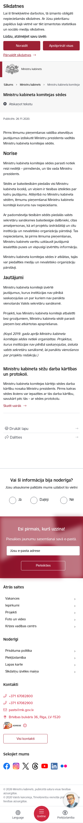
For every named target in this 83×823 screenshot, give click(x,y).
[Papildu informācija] (25, 725)
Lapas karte (14, 664)
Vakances (12, 598)
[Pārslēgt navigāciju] (41, 813)
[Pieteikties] (43, 565)
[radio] (15, 499)
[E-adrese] (12, 725)
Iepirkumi (12, 605)
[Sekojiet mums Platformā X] (25, 766)
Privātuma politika (18, 650)
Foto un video (15, 619)
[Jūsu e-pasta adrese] (43, 550)
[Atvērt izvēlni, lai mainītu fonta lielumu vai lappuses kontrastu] (65, 815)
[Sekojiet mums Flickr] (63, 766)
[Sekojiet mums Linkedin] (54, 766)
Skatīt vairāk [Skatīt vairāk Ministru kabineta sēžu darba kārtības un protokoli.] (12, 406)
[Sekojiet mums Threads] (35, 766)
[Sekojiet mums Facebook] (6, 766)
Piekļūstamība (15, 657)
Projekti (11, 612)
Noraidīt (22, 45)
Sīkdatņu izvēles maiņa (22, 671)
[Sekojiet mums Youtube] (44, 766)
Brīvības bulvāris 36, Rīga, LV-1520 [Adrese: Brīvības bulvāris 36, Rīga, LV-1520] (34, 717)
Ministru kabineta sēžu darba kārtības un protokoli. (40, 371)
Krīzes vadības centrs (21, 626)
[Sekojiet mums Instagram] (16, 766)
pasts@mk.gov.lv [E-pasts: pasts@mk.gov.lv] (21, 710)
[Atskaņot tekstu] (21, 104)
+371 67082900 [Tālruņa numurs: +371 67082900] (21, 703)
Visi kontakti (26, 738)
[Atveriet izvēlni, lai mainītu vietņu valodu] (18, 815)
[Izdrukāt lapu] (41, 428)
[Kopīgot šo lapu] (41, 437)
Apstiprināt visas (61, 45)
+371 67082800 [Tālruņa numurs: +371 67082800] (21, 696)
